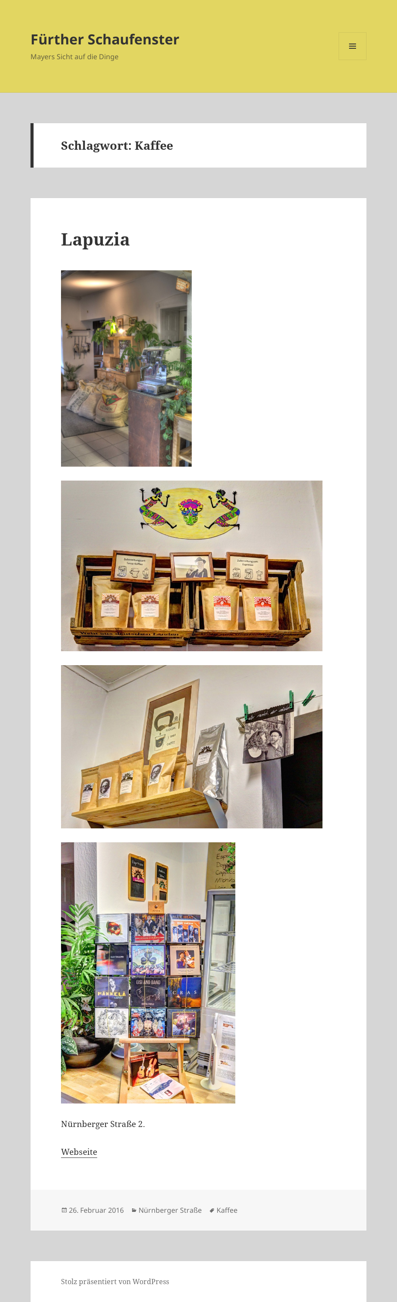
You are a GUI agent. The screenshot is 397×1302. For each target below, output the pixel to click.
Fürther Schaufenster (105, 39)
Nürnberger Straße (170, 1210)
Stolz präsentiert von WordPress (115, 1281)
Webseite (79, 1151)
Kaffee (227, 1210)
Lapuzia (95, 238)
